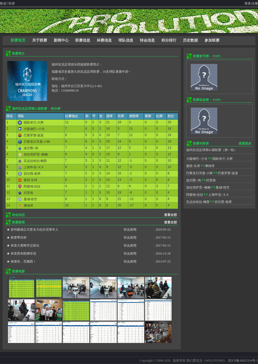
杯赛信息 (104, 40)
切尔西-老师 (32, 173)
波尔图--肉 (31, 148)
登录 (247, 3)
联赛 (12, 3)
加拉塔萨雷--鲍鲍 (36, 154)
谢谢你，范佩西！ (23, 261)
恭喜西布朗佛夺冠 (23, 253)
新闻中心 (61, 40)
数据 (3, 3)
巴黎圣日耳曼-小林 (37, 142)
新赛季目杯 (19, 237)
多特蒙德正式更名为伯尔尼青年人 (35, 229)
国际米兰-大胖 (34, 122)
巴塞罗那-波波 (34, 135)
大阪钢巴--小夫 (34, 129)
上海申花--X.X (34, 167)
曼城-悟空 (31, 199)
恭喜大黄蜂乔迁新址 (25, 245)
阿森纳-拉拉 (32, 186)
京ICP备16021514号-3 (243, 360)
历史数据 (190, 40)
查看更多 (245, 143)
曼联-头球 (31, 180)
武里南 (28, 193)
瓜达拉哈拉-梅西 (35, 161)
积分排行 (168, 40)
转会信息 (147, 40)
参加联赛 (212, 40)
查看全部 (170, 215)
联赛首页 (18, 40)
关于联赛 (39, 40)
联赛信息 (82, 40)
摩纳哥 (28, 205)
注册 (255, 3)
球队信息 (125, 40)
